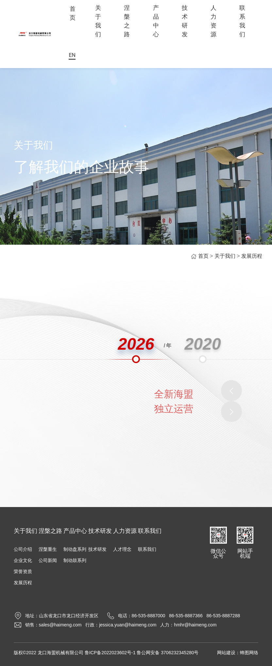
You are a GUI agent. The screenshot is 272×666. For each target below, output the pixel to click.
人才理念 (122, 549)
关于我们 (98, 21)
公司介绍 (23, 549)
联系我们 (242, 21)
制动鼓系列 (74, 560)
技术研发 (185, 21)
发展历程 (251, 256)
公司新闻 (48, 560)
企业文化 (23, 560)
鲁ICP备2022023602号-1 (110, 652)
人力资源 (213, 21)
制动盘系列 (74, 549)
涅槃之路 (127, 21)
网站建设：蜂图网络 (237, 652)
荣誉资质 (23, 571)
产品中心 (156, 21)
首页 (73, 13)
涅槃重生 (48, 549)
